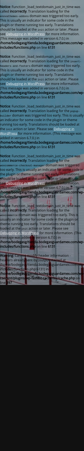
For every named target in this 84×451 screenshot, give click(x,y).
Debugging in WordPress (25, 34)
